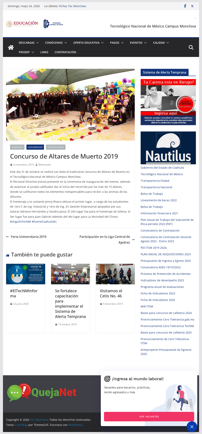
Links (44, 52)
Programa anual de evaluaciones (162, 287)
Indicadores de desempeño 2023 (162, 280)
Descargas (27, 42)
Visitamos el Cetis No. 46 (111, 293)
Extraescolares (56, 147)
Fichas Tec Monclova (72, 6)
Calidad (159, 42)
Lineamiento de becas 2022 (159, 200)
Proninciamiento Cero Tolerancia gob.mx (167, 319)
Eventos (136, 42)
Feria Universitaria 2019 (26, 236)
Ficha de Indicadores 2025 (158, 300)
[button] (37, 42)
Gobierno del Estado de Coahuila (162, 167)
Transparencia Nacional (156, 187)
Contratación (65, 52)
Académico (17, 147)
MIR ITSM (147, 306)
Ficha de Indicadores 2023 (158, 293)
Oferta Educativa (86, 42)
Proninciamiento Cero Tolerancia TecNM (167, 326)
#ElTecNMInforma (23, 293)
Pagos (114, 42)
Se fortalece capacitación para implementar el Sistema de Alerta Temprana (70, 303)
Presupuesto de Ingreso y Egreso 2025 (166, 261)
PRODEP (24, 52)
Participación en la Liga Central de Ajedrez (107, 239)
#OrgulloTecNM (20, 221)
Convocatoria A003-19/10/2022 (161, 267)
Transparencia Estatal (155, 180)
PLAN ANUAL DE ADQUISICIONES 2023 (166, 254)
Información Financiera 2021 (159, 213)
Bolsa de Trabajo (152, 194)
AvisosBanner (35, 147)
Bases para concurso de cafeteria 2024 (166, 313)
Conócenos (54, 42)
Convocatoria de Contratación (160, 230)
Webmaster (44, 164)
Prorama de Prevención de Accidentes (166, 274)
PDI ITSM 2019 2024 (153, 248)
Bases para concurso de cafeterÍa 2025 (166, 332)
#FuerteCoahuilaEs (44, 221)
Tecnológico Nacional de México (162, 174)
